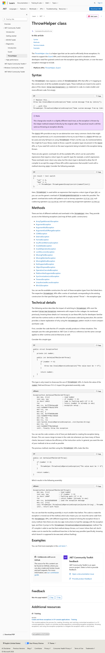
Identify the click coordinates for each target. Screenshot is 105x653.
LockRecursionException (45, 252)
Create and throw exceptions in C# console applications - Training (54, 620)
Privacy (46, 648)
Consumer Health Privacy (61, 648)
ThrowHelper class (42, 53)
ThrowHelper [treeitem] (12, 56)
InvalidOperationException (46, 249)
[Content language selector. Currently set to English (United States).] (12, 643)
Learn (34, 16)
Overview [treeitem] (7, 24)
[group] (67, 104)
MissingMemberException (46, 258)
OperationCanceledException (47, 270)
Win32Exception (42, 285)
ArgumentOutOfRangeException (48, 230)
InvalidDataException (44, 246)
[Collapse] (26, 15)
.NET (40, 16)
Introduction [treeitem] (10, 32)
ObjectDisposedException (45, 267)
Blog (28, 648)
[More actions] (101, 16)
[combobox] (15, 19)
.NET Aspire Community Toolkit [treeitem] (14, 64)
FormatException (42, 239)
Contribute (38, 648)
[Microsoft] (4, 3)
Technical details (39, 45)
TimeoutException (42, 279)
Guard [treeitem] (10, 52)
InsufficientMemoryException (47, 243)
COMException (41, 233)
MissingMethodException (45, 261)
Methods (37, 42)
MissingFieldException (44, 255)
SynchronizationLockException (47, 276)
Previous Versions (19, 648)
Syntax (36, 39)
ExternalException (42, 236)
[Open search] (95, 3)
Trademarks (89, 648)
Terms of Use (79, 648)
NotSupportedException (45, 264)
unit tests (61, 546)
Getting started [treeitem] (11, 36)
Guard (50, 56)
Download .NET (96, 9)
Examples (37, 48)
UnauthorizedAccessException (47, 282)
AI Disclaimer (6, 648)
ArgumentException (43, 224)
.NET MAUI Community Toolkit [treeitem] (14, 72)
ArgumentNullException (45, 227)
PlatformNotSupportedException (48, 273)
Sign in (100, 3)
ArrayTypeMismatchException (47, 221)
